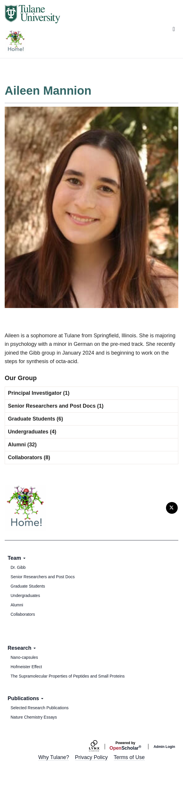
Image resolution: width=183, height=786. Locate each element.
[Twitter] (172, 508)
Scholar (125, 746)
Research (22, 648)
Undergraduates (25, 595)
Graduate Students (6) (35, 419)
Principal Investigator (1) (39, 393)
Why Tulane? (53, 757)
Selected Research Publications (40, 707)
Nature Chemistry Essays (34, 717)
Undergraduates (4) (32, 432)
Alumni (17, 605)
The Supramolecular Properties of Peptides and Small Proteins (68, 676)
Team (17, 558)
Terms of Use (129, 757)
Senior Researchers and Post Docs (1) (56, 406)
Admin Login (164, 747)
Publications (25, 698)
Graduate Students (28, 586)
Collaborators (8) (29, 457)
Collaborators (23, 614)
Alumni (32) (22, 445)
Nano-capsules (24, 657)
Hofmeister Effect (26, 666)
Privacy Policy (91, 757)
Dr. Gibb (18, 567)
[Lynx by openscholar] (99, 746)
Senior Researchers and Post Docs (43, 576)
